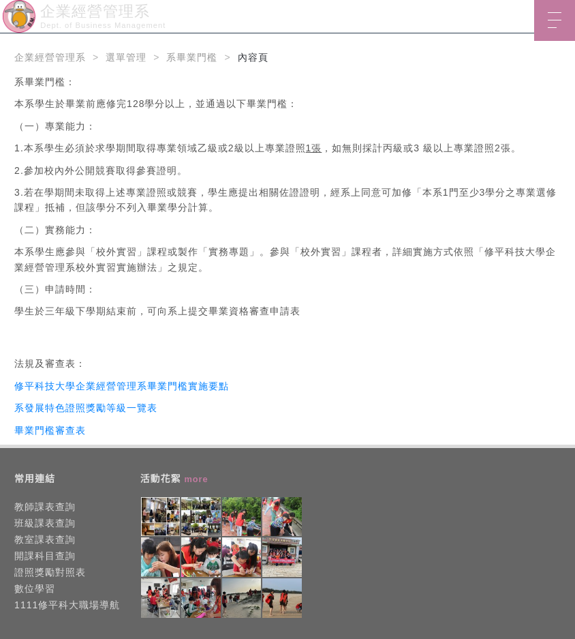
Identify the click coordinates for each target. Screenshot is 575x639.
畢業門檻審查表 (50, 430)
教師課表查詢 (45, 506)
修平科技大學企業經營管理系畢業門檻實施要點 (121, 386)
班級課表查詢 (45, 523)
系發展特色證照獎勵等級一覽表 (85, 407)
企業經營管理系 (50, 57)
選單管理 (126, 57)
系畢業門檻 (191, 57)
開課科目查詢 (45, 555)
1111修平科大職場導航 (67, 604)
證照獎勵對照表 (50, 572)
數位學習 (34, 588)
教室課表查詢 (45, 539)
